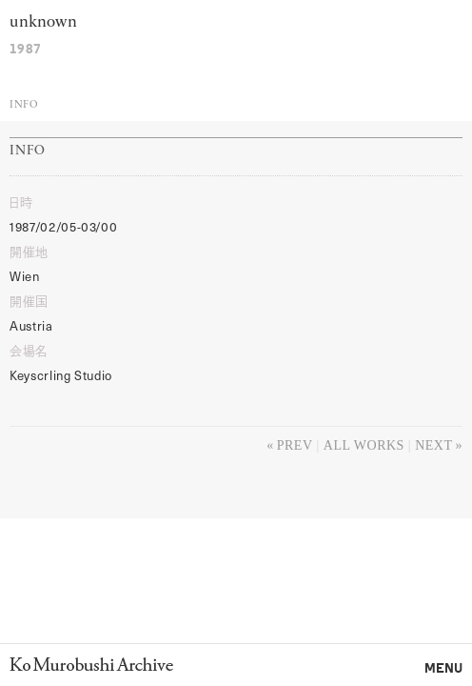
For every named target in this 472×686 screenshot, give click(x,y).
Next (433, 445)
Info (23, 105)
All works (364, 445)
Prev (295, 445)
